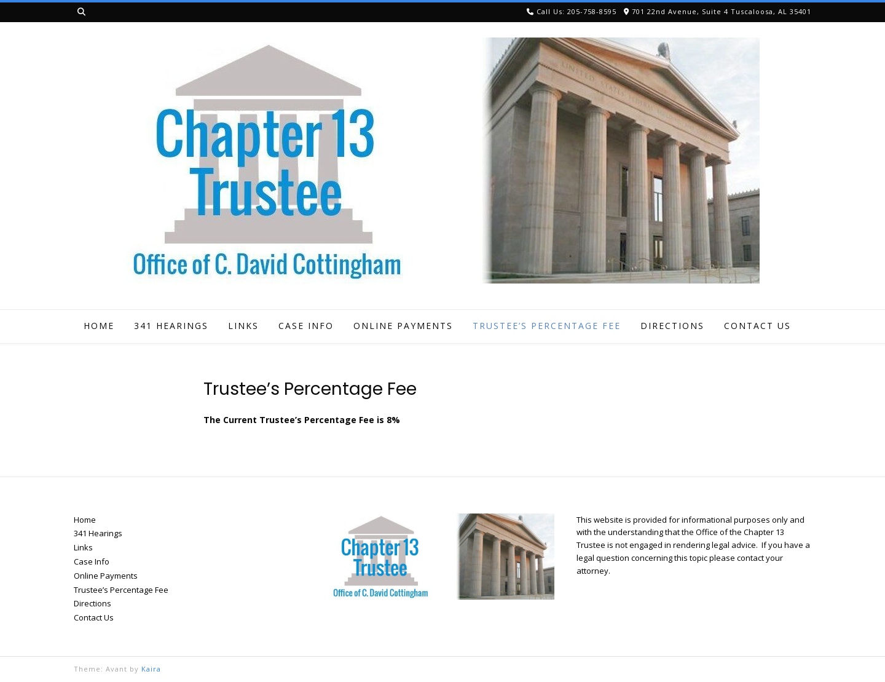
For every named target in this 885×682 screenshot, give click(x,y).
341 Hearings (171, 325)
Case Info (306, 325)
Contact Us (757, 325)
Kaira (151, 668)
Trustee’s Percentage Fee (547, 325)
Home (99, 325)
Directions (672, 325)
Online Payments (403, 325)
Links (243, 325)
